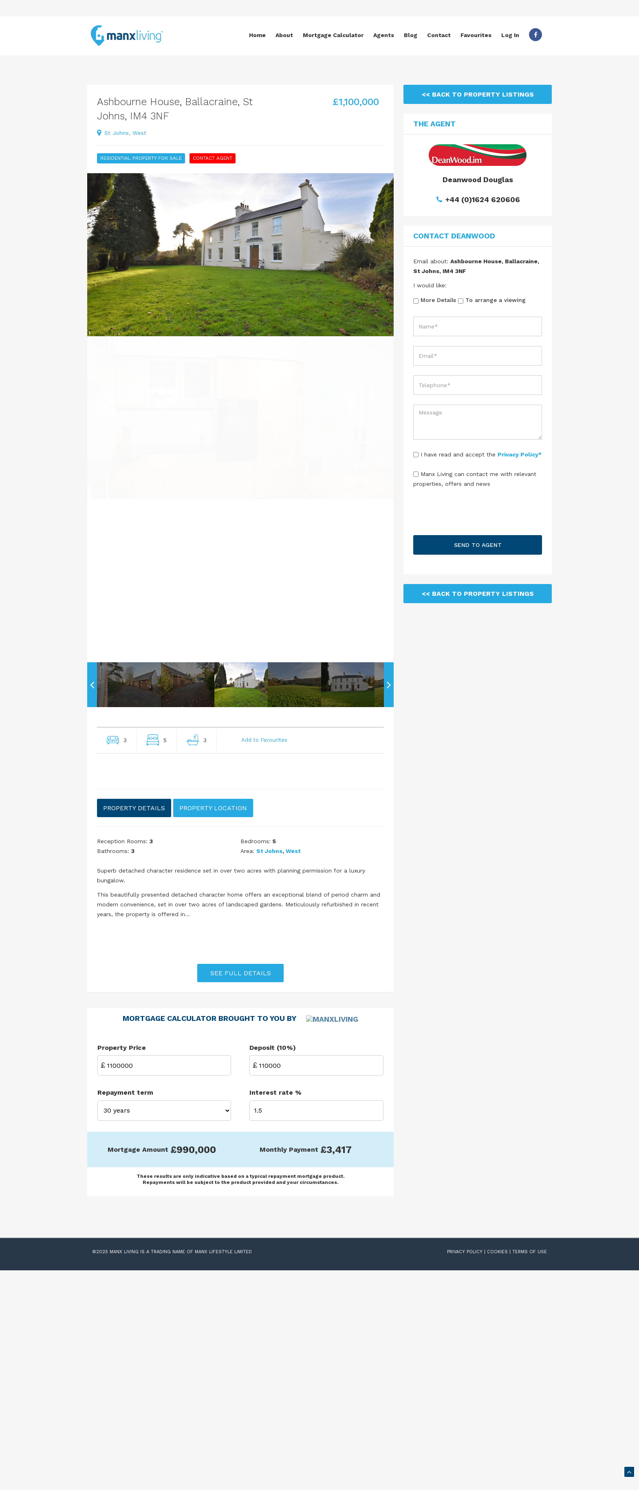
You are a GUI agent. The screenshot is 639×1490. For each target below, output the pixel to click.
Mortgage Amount (138, 1369)
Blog (410, 35)
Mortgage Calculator (333, 35)
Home (257, 35)
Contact (439, 35)
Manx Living (124, 1471)
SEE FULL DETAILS (240, 1136)
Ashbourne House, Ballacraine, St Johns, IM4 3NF (175, 109)
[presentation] (478, 514)
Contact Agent (212, 158)
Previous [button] (92, 847)
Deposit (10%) (272, 1267)
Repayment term (125, 1312)
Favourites (476, 35)
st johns (116, 133)
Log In (510, 35)
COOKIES (497, 1471)
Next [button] (389, 847)
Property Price (121, 1267)
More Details (434, 300)
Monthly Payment (289, 1369)
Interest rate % (275, 1312)
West (139, 133)
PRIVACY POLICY (465, 1471)
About (284, 35)
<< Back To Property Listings (478, 94)
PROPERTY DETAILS (134, 971)
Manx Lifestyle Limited (223, 1471)
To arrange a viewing (492, 300)
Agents (383, 35)
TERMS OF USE (529, 1471)
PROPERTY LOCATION (213, 971)
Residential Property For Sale (141, 158)
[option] (240, 254)
